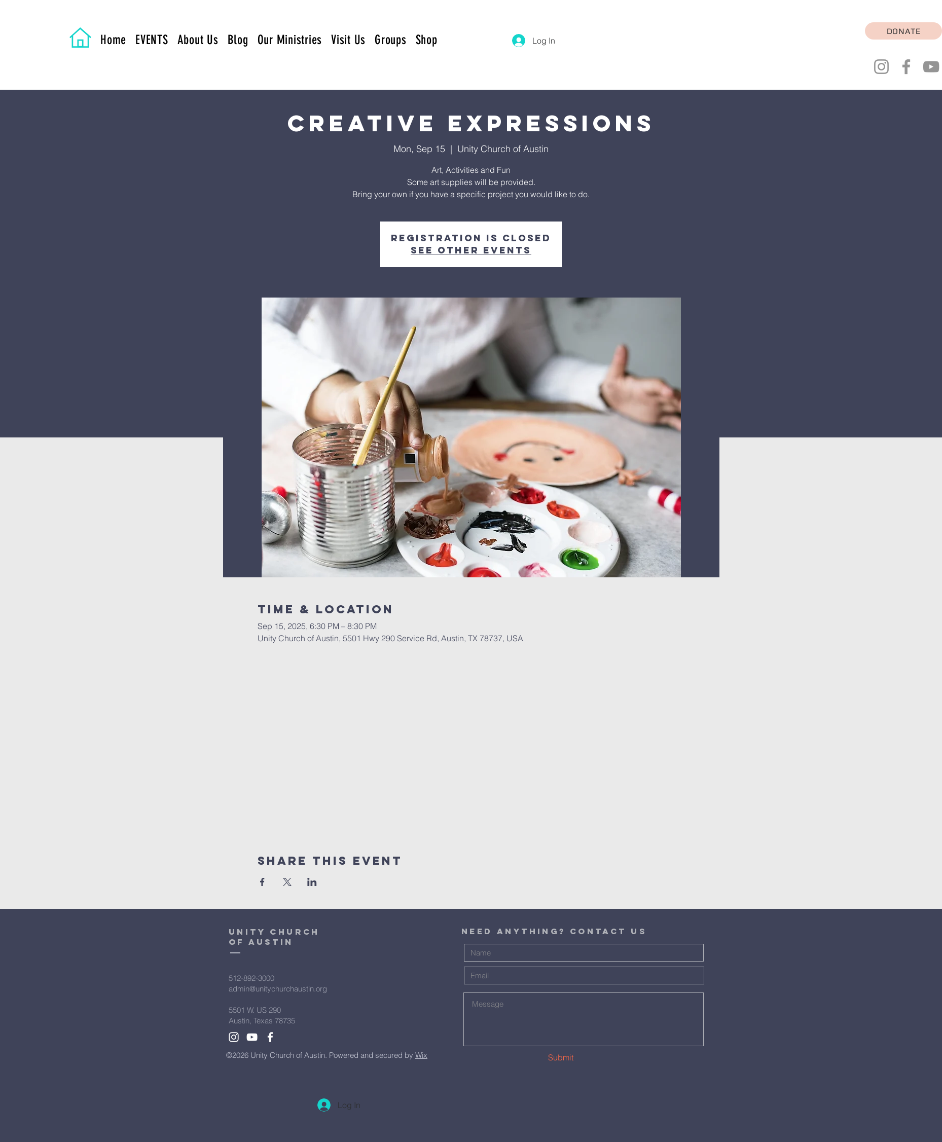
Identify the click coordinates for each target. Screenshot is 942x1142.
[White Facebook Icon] (270, 1037)
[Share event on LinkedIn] (312, 882)
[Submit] (557, 1057)
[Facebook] (906, 67)
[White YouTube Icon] (252, 1037)
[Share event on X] (287, 882)
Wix (421, 1055)
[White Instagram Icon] (233, 1037)
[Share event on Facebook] (262, 882)
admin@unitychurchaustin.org (278, 988)
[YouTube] (931, 67)
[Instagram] (881, 67)
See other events (471, 250)
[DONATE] (903, 31)
